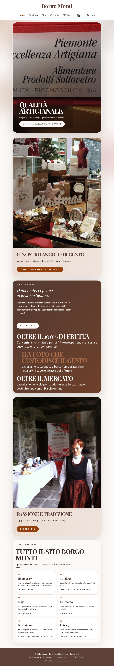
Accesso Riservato (63, 661)
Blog (44, 15)
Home (22, 15)
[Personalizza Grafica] (78, 15)
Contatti (54, 15)
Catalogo (33, 15)
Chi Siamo (67, 15)
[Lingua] (90, 15)
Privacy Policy (49, 661)
